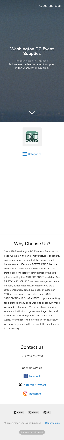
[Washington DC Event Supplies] (32, 136)
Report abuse (52, 423)
